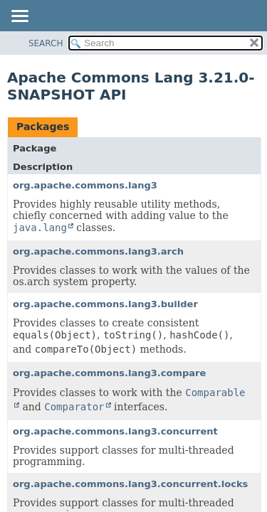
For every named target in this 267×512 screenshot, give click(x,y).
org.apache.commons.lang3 (85, 185)
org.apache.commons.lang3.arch (98, 251)
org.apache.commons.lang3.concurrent (115, 431)
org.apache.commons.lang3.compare (109, 373)
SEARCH (45, 43)
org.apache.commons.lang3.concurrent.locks (130, 484)
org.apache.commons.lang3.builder (105, 304)
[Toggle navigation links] (19, 17)
